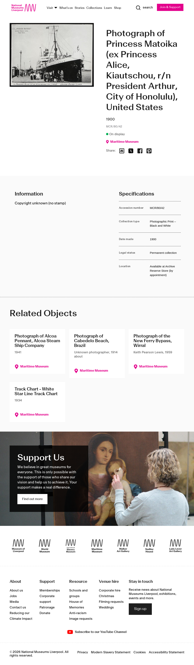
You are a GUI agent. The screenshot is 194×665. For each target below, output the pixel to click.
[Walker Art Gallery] (123, 546)
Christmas (106, 596)
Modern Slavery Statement (110, 652)
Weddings (106, 607)
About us (16, 590)
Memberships (50, 590)
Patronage (47, 607)
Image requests (80, 619)
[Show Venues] (55, 8)
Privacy (82, 652)
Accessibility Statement (166, 652)
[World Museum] (44, 546)
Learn (108, 8)
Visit (50, 8)
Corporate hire (109, 590)
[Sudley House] (149, 546)
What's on (66, 8)
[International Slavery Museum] (70, 546)
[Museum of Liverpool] (18, 546)
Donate (45, 613)
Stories (80, 8)
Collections (94, 8)
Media (14, 602)
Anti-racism (77, 613)
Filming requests (111, 602)
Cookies (139, 652)
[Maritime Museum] (97, 546)
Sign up (140, 609)
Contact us (18, 607)
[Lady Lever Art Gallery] (175, 546)
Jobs (13, 596)
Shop (117, 8)
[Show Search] (144, 7)
